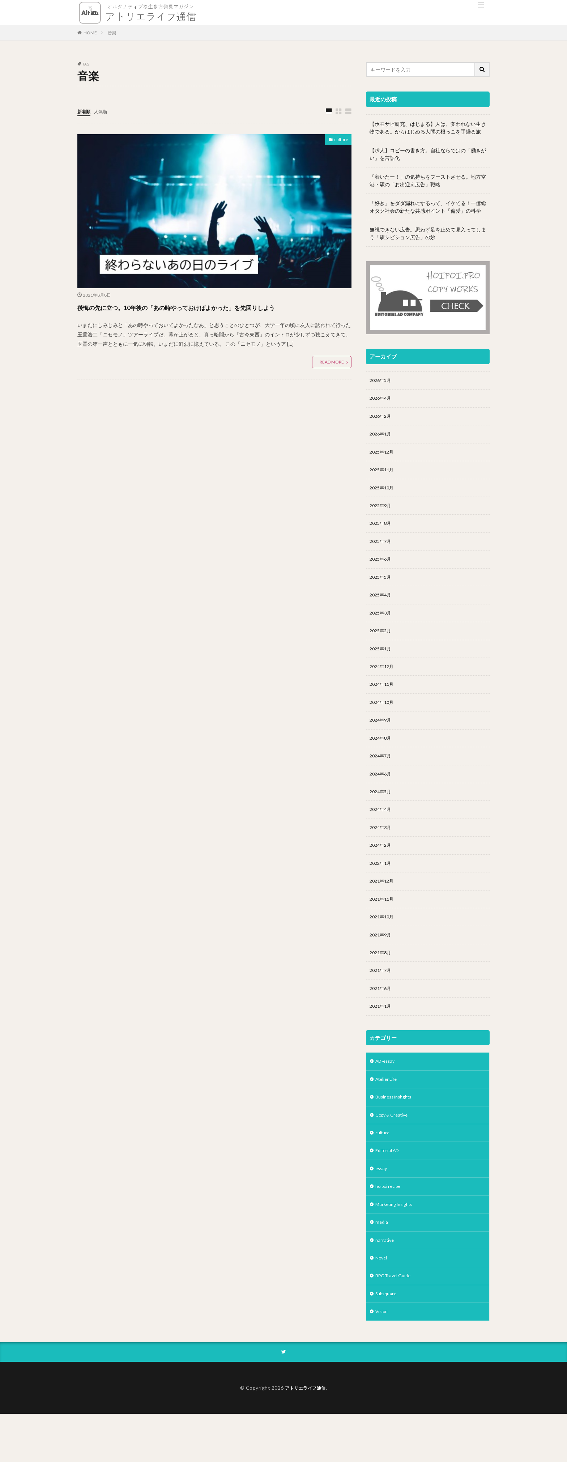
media (382, 1264)
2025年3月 (382, 625)
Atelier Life (387, 1114)
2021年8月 (382, 983)
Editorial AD (388, 1189)
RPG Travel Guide (395, 1321)
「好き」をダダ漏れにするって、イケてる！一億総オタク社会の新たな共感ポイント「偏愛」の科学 (428, 207)
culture (340, 141)
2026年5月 (382, 381)
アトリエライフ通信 (305, 1435)
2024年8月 (382, 757)
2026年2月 (382, 419)
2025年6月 (382, 569)
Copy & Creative (394, 1151)
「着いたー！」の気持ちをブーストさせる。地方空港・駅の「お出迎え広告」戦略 (428, 180)
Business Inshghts (396, 1133)
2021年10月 (383, 945)
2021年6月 (382, 1020)
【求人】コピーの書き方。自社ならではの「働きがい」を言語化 (428, 154)
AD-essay (386, 1095)
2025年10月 (383, 494)
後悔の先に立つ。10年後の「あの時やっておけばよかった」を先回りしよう (211, 313)
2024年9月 (382, 738)
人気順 (103, 111)
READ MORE (332, 375)
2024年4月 (382, 832)
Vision (382, 1358)
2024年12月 (383, 682)
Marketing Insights (396, 1245)
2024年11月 (383, 701)
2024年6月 (382, 795)
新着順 (85, 111)
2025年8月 (382, 531)
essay (381, 1208)
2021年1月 (382, 1039)
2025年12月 (383, 456)
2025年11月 (383, 475)
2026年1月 (382, 437)
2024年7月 (382, 776)
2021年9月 (382, 964)
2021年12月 (383, 908)
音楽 (112, 32)
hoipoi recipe (389, 1227)
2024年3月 (382, 851)
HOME (90, 32)
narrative (385, 1283)
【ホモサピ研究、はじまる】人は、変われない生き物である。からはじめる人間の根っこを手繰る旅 (428, 128)
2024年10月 (383, 720)
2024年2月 (382, 870)
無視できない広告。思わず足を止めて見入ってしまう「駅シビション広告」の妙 (428, 233)
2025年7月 (382, 550)
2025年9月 (382, 513)
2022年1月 (382, 889)
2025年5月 (382, 588)
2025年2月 (382, 644)
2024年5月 (382, 814)
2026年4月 (382, 400)
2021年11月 (383, 926)
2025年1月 (382, 663)
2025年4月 (382, 607)
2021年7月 (382, 1002)
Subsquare (387, 1339)
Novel (381, 1302)
